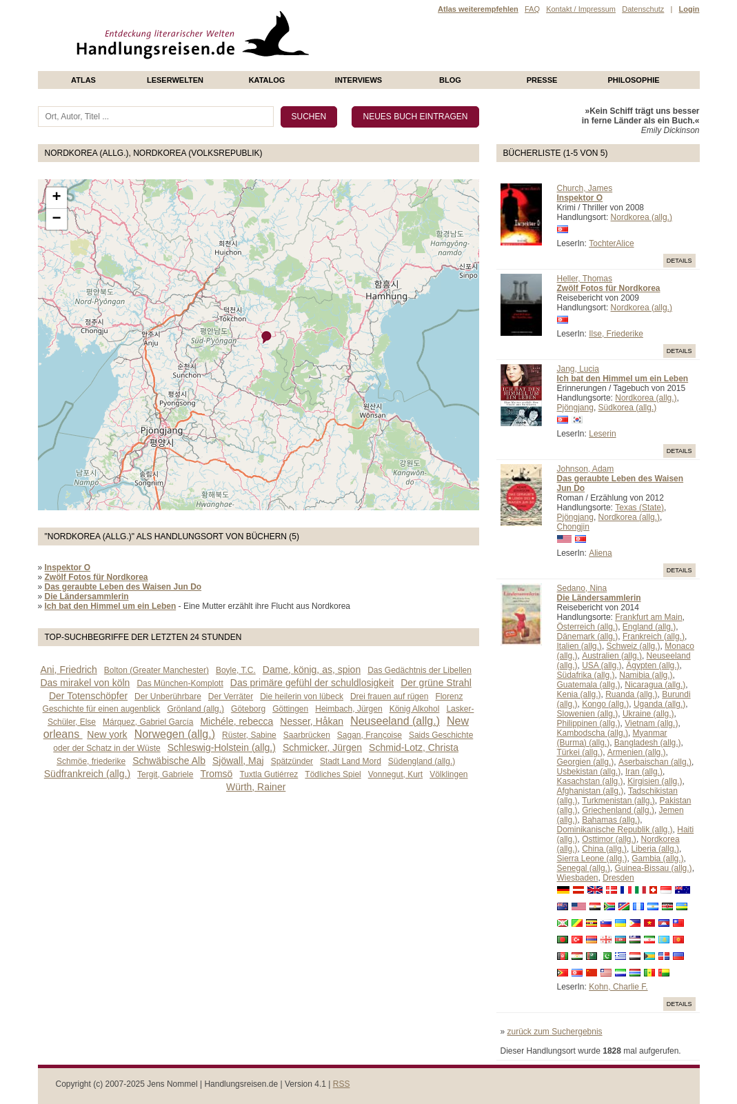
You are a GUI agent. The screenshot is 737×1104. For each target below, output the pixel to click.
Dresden (618, 878)
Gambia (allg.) (657, 858)
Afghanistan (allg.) (590, 791)
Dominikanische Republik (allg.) (615, 829)
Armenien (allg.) (636, 752)
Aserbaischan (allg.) (654, 762)
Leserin (602, 434)
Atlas (83, 80)
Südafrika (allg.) (586, 675)
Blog (450, 80)
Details (679, 260)
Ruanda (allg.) (631, 694)
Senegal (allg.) (583, 868)
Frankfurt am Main (648, 617)
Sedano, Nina (582, 588)
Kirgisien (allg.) (654, 781)
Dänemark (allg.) (587, 636)
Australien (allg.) (612, 656)
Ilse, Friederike (616, 334)
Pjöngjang (575, 407)
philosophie (633, 80)
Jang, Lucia (578, 369)
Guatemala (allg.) (588, 685)
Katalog (267, 80)
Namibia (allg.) (645, 675)
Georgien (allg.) (585, 762)
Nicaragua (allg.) (655, 685)
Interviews (358, 80)
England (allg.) (649, 627)
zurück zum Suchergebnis (555, 1031)
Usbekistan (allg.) (589, 771)
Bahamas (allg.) (611, 820)
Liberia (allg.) (655, 849)
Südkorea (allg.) (627, 407)
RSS (341, 1084)
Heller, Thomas (584, 278)
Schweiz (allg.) (633, 646)
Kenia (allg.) (579, 694)
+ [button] (56, 198)
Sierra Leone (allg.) (592, 858)
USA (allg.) (601, 665)
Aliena (600, 553)
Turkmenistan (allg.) (618, 800)
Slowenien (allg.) (587, 714)
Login (689, 9)
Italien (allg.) (579, 646)
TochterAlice (611, 243)
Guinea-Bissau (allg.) (653, 868)
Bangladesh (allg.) (647, 742)
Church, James (585, 188)
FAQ (532, 9)
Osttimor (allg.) (609, 839)
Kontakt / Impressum (581, 9)
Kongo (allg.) (605, 704)
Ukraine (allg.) (648, 714)
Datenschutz (643, 9)
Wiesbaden (577, 878)
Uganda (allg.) (659, 704)
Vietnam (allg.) (651, 723)
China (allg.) (604, 849)
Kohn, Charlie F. (618, 987)
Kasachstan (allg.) (590, 781)
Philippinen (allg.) (588, 723)
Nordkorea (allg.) (641, 217)
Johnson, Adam (585, 469)
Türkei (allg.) (580, 752)
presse (542, 80)
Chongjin (573, 527)
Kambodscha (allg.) (592, 733)
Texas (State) (639, 507)
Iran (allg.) (644, 771)
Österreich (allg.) (587, 627)
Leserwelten (175, 80)
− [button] (56, 219)
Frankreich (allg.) (654, 636)
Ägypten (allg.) (652, 665)
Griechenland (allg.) (618, 810)
